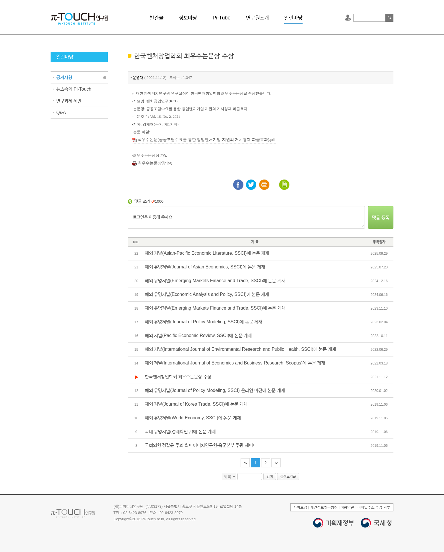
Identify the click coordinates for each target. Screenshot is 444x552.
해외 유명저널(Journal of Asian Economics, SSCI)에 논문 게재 (205, 266)
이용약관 (347, 507)
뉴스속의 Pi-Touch (73, 89)
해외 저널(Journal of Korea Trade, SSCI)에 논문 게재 (196, 404)
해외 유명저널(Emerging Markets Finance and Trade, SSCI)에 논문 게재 (215, 280)
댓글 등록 (380, 217)
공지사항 (64, 77)
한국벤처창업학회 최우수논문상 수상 (178, 376)
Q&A (61, 112)
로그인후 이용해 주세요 (246, 217)
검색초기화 (288, 477)
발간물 (156, 18)
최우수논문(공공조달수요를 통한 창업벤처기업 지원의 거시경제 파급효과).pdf (204, 139)
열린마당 (293, 18)
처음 (245, 462)
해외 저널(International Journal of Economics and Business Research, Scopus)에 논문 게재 (235, 362)
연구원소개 (257, 18)
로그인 (348, 17)
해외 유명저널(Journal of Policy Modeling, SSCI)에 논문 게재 (203, 321)
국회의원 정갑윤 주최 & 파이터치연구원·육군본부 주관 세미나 (201, 445)
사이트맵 (300, 507)
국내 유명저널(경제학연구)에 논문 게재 (180, 431)
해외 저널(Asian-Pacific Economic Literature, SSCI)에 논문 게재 (207, 253)
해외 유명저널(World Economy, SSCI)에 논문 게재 (193, 417)
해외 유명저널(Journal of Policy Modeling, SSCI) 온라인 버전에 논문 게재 (215, 390)
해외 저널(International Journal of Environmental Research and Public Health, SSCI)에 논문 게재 (240, 349)
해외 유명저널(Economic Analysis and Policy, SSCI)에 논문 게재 (207, 294)
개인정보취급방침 (324, 507)
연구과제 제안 (68, 100)
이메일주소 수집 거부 (373, 507)
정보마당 (188, 18)
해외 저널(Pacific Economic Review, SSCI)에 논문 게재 (198, 335)
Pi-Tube (221, 18)
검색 (389, 18)
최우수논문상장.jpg (152, 163)
